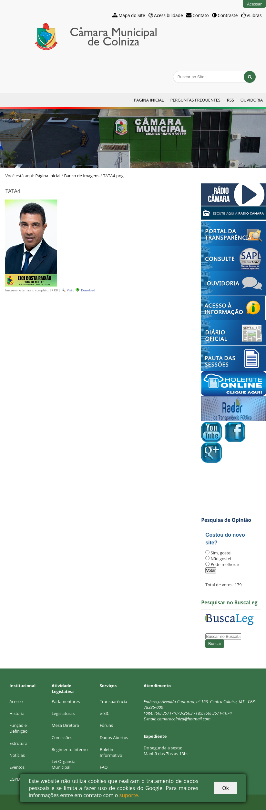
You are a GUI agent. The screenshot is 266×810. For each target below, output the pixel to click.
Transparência (113, 701)
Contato (200, 15)
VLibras (254, 15)
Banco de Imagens (81, 176)
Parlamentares (66, 701)
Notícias (17, 755)
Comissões (62, 737)
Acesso (16, 701)
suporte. (129, 795)
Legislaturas (63, 713)
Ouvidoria (251, 100)
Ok (225, 788)
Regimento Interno (70, 749)
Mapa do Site (131, 15)
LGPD (14, 779)
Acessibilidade (168, 15)
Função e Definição (18, 728)
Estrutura (18, 743)
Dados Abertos (114, 737)
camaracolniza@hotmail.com (183, 719)
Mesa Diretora (65, 725)
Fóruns (106, 725)
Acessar (254, 4)
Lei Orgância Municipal (64, 764)
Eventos (17, 767)
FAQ (104, 767)
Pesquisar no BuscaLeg (229, 602)
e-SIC (104, 713)
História (17, 713)
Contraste (228, 15)
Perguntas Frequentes (195, 100)
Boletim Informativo (111, 752)
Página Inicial (149, 100)
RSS (230, 100)
